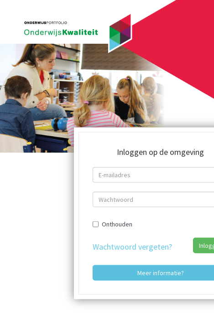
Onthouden (112, 224)
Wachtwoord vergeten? (132, 246)
